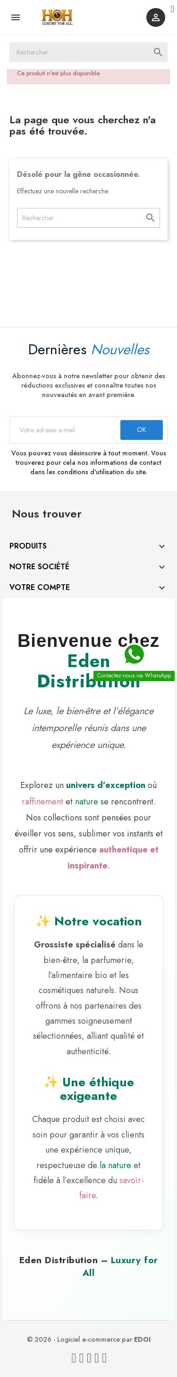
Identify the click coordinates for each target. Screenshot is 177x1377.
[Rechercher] (88, 52)
